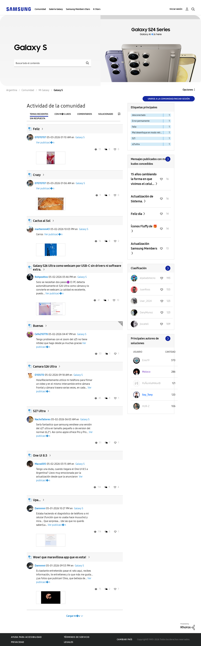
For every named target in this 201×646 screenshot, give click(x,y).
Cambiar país (124, 639)
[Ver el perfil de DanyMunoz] (146, 312)
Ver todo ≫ (151, 159)
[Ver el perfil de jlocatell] (144, 323)
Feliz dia (137, 214)
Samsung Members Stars (78, 9)
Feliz (36, 129)
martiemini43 (42, 229)
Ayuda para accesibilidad (26, 637)
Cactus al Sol (41, 221)
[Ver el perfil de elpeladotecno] (147, 278)
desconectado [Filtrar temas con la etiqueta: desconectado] (139, 115)
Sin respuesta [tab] (37, 118)
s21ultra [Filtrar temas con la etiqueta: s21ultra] (136, 144)
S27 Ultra (39, 411)
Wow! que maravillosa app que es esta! (59, 557)
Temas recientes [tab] (39, 114)
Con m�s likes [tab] (62, 114)
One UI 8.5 (40, 455)
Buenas (38, 326)
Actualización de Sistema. (142, 198)
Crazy (37, 175)
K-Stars (96, 9)
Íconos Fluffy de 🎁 (144, 226)
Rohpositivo (41, 276)
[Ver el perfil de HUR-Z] (145, 406)
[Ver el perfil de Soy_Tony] (147, 394)
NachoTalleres (42, 419)
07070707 (40, 137)
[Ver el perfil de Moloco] (146, 371)
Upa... (37, 500)
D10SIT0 (39, 374)
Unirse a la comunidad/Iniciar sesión (169, 98)
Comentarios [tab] (84, 114)
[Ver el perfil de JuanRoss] (145, 289)
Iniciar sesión (176, 9)
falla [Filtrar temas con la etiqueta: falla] (134, 126)
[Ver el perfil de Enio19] (145, 360)
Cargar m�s (73, 615)
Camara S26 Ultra (45, 366)
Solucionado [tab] (105, 114)
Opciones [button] (188, 89)
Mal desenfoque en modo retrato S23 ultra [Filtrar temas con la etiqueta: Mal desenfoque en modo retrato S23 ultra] (147, 132)
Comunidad (40, 9)
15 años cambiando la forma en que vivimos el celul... (144, 179)
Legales (68, 642)
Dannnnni (40, 508)
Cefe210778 (41, 334)
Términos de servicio (77, 637)
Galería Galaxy (56, 9)
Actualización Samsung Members (144, 246)
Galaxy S (80, 137)
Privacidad (17, 642)
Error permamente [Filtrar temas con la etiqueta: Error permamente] (140, 121)
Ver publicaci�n (45, 142)
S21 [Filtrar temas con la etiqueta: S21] (133, 138)
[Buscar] (52, 63)
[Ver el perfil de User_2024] (146, 300)
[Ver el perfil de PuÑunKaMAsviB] (151, 383)
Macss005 (40, 463)
